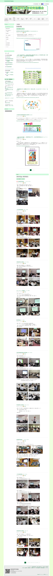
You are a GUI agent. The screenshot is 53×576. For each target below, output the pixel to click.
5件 (23, 28)
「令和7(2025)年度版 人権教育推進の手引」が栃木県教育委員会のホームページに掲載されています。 (31, 137)
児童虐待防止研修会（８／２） (22, 530)
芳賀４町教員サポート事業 (41, 566)
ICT (34, 567)
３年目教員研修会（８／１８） (22, 209)
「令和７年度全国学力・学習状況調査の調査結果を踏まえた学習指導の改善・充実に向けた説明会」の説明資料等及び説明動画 (32, 55)
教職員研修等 (34, 566)
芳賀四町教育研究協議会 (9, 1)
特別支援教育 (38, 567)
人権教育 (32, 567)
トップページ (29, 566)
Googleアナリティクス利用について (42, 574)
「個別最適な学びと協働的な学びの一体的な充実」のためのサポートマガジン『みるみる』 (32, 89)
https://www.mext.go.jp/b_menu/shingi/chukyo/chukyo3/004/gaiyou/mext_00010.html (28, 38)
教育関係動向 (43, 567)
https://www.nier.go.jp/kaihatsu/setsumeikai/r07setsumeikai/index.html (28, 62)
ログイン (47, 1)
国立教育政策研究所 (9, 58)
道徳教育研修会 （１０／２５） (22, 439)
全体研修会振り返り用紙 (9, 89)
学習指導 (46, 566)
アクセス (46, 567)
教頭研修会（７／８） (20, 320)
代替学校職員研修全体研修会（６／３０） (24, 352)
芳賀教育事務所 (9, 66)
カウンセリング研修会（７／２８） (23, 290)
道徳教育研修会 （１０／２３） (24, 181)
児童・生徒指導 (24, 567)
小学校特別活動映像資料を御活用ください (24, 114)
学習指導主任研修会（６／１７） (22, 404)
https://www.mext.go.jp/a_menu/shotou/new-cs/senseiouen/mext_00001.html (27, 97)
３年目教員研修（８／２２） (22, 474)
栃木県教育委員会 (9, 62)
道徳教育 (29, 567)
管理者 (24, 32)
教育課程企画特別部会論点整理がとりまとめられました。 (27, 31)
